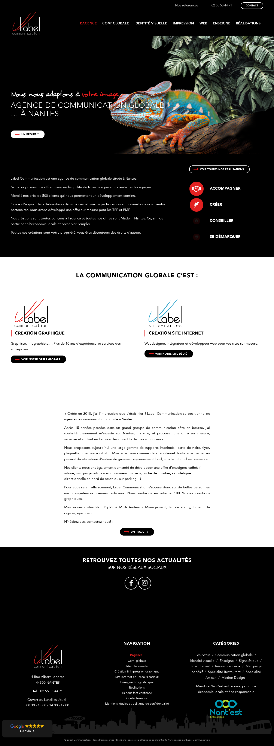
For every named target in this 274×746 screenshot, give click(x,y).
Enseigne (227, 660)
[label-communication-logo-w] (26, 23)
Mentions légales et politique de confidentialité (137, 704)
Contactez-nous (136, 698)
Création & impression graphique (137, 671)
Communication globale (234, 655)
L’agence (136, 655)
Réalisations (137, 688)
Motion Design (233, 677)
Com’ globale (137, 661)
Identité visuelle (137, 666)
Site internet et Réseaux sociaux (137, 677)
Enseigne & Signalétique (136, 682)
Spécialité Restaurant (224, 671)
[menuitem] (88, 23)
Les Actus (202, 655)
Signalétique (248, 660)
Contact (252, 5)
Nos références (186, 5)
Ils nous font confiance (137, 693)
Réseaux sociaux (227, 666)
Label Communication (198, 739)
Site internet (200, 666)
